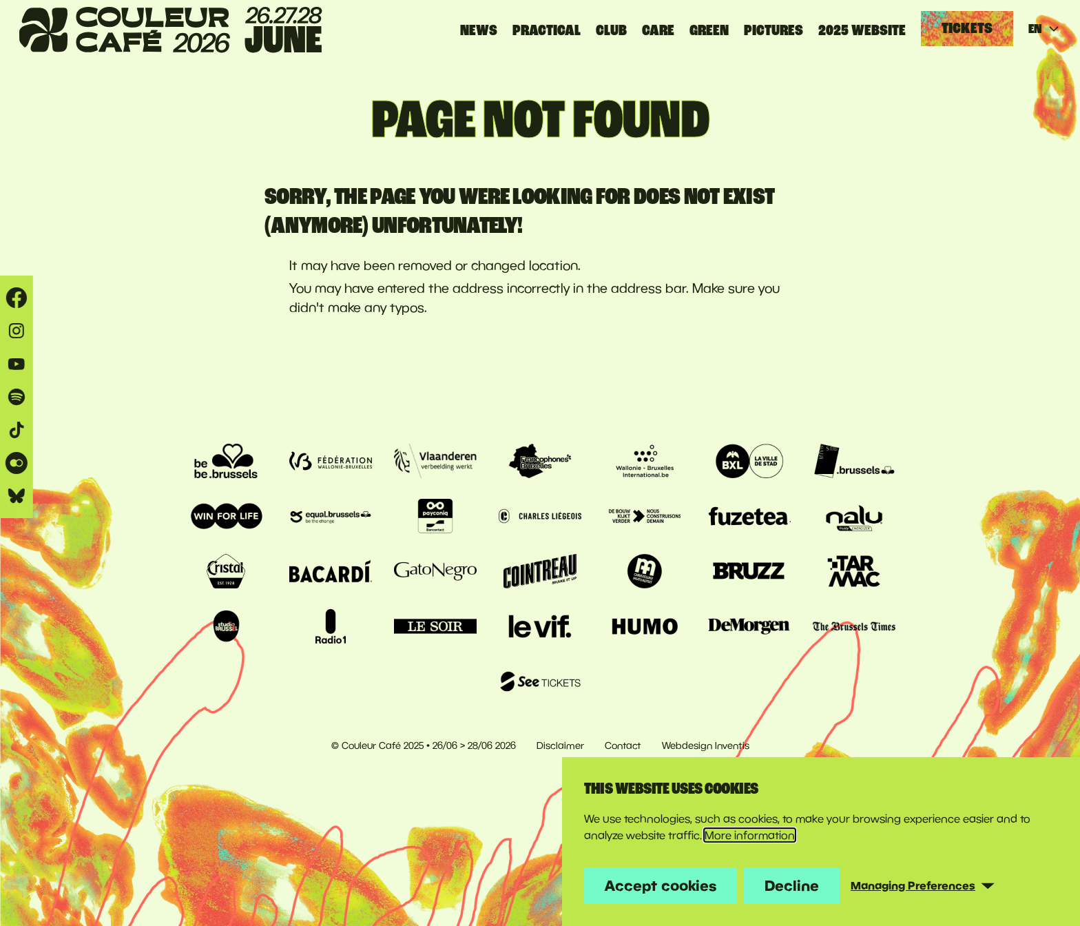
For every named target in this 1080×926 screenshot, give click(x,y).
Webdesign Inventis (705, 745)
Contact (623, 745)
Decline (792, 885)
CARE (658, 30)
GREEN (709, 30)
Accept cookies (660, 885)
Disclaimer (560, 745)
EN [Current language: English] (1044, 29)
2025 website (862, 30)
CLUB (611, 30)
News (478, 30)
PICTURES (773, 30)
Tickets (967, 28)
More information (750, 835)
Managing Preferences (913, 885)
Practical (546, 30)
